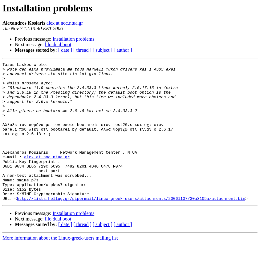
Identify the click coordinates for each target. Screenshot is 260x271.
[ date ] (65, 50)
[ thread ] (82, 50)
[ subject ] (102, 50)
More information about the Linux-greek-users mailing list (60, 265)
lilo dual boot (58, 44)
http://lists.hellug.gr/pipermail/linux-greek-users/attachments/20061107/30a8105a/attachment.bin (131, 226)
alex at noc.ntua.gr (65, 23)
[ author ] (123, 50)
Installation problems (74, 39)
